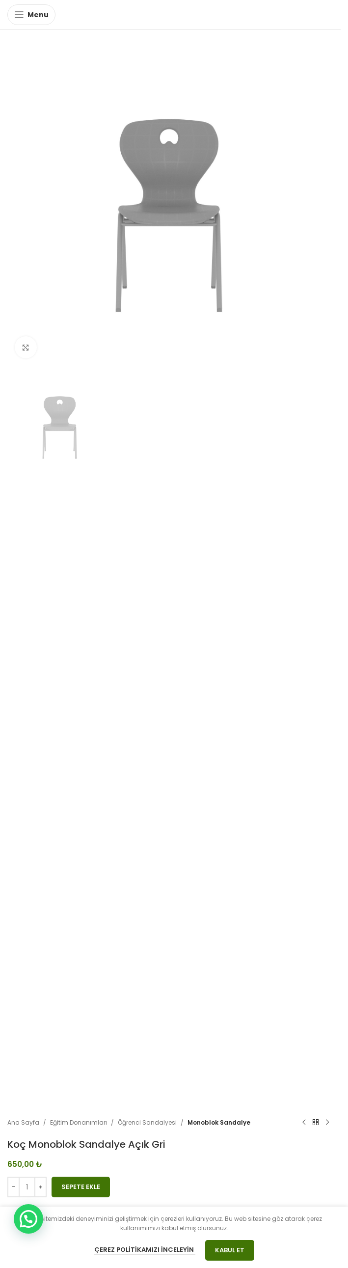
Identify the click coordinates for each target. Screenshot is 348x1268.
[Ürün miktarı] (27, 1187)
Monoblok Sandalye (218, 1122)
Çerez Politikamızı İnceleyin (144, 1249)
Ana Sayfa (23, 1122)
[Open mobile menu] (31, 15)
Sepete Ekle (80, 1186)
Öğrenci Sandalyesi (147, 1122)
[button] (28, 1219)
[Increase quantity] (40, 1187)
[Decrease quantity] (13, 1187)
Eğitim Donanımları (78, 1122)
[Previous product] (304, 1123)
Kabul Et (229, 1250)
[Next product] (327, 1123)
